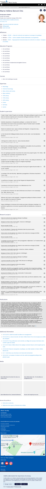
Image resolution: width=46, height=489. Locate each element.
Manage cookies (9, 484)
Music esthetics (6, 93)
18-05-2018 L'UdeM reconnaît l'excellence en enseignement (17, 334)
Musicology (5, 86)
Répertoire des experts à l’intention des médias (14, 405)
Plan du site (3, 469)
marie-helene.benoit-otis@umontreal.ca (9, 19)
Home (2, 7)
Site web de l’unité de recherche (10, 24)
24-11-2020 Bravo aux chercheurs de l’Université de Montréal (17, 353)
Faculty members (14, 7)
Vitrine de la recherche (8, 403)
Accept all (24, 484)
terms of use (18, 486)
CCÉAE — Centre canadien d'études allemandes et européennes (23, 37)
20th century (6, 100)
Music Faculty (13, 2)
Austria (4, 107)
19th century (6, 98)
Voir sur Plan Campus (7, 458)
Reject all (18, 484)
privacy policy (10, 486)
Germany (5, 104)
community (7, 7)
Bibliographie (6, 26)
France (4, 102)
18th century (6, 95)
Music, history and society (9, 91)
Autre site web (6, 27)
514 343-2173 (3, 21)
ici (35, 326)
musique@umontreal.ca (5, 430)
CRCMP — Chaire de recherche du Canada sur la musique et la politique (25, 35)
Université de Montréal (3, 1)
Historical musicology (8, 88)
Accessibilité (3, 470)
